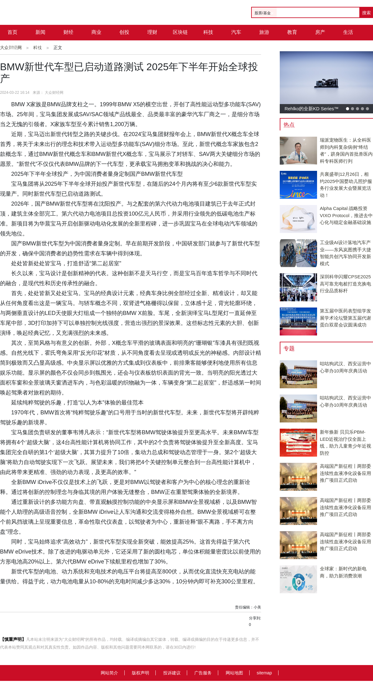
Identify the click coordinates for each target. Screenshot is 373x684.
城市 (12, 47)
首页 (12, 32)
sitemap (264, 672)
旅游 (264, 32)
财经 (68, 32)
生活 (348, 32)
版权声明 (140, 672)
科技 (208, 32)
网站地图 (234, 672)
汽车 (236, 32)
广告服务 (203, 672)
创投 (124, 32)
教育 (292, 32)
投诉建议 (172, 672)
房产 (320, 32)
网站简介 (109, 672)
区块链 (180, 32)
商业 (96, 32)
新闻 (40, 32)
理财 (152, 32)
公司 (40, 47)
